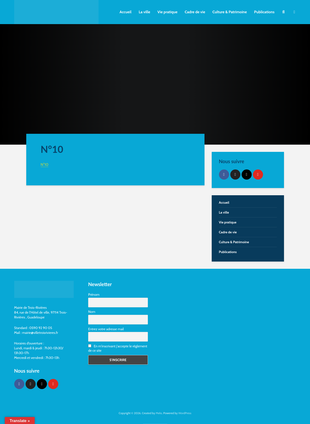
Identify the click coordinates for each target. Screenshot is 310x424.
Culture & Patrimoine (229, 12)
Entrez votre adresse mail (106, 329)
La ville (144, 12)
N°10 (44, 164)
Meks (159, 413)
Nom (91, 312)
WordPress (184, 413)
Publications (264, 12)
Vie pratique (168, 12)
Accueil (125, 12)
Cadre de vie (195, 12)
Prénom (93, 294)
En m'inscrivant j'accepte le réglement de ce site (117, 348)
